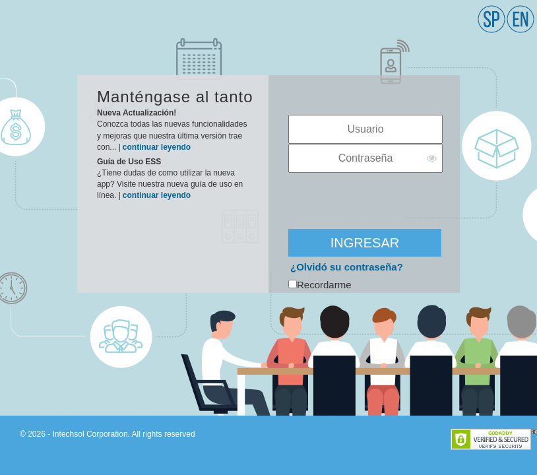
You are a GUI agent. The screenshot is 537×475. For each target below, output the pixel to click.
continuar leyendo (157, 147)
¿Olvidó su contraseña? (346, 266)
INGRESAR (365, 243)
